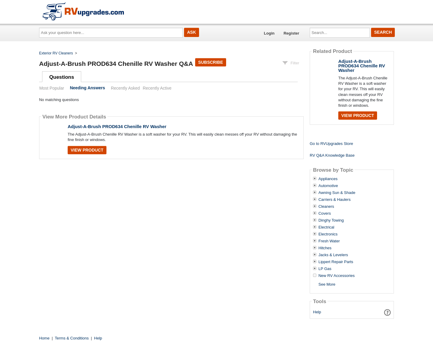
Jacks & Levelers (333, 255)
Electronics (328, 234)
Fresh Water (329, 241)
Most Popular (51, 88)
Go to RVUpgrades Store (331, 143)
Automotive (328, 186)
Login (269, 33)
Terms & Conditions (72, 338)
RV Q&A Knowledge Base (332, 155)
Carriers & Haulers (334, 200)
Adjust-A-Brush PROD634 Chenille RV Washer (117, 126)
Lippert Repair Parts (335, 262)
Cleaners (326, 206)
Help (317, 312)
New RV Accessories (336, 276)
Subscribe (210, 62)
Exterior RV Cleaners (56, 53)
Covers (324, 213)
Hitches (324, 248)
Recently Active (157, 88)
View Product (87, 150)
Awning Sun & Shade (336, 193)
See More (326, 284)
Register (291, 33)
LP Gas (324, 269)
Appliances (328, 179)
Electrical (326, 227)
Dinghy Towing (331, 220)
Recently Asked (125, 88)
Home (44, 338)
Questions (61, 77)
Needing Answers (87, 88)
